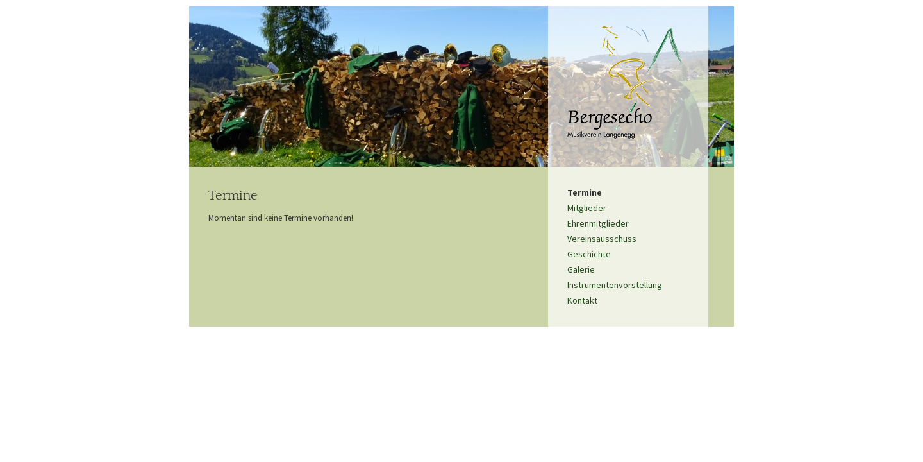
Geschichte (589, 254)
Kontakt (582, 300)
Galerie (581, 269)
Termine (584, 192)
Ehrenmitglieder (598, 223)
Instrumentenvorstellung (614, 285)
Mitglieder (586, 208)
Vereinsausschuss (601, 238)
